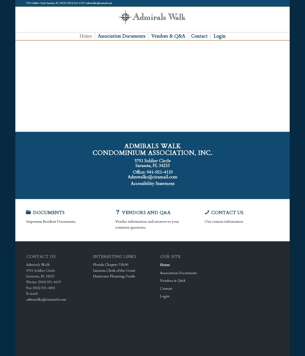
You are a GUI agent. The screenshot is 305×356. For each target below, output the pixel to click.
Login (164, 296)
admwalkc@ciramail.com (46, 299)
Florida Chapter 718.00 (110, 264)
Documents (49, 213)
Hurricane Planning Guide (114, 276)
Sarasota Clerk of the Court (114, 270)
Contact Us (227, 213)
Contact (166, 288)
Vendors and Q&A (146, 213)
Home (165, 265)
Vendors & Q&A (172, 280)
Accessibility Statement (153, 184)
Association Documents (178, 273)
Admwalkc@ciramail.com (152, 177)
